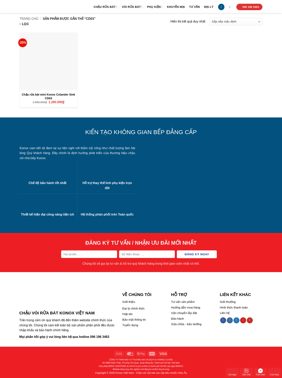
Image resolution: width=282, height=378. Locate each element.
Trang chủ (29, 18)
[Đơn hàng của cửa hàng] (235, 21)
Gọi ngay (232, 372)
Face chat (260, 372)
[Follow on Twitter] (236, 320)
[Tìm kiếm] (230, 7)
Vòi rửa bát (132, 7)
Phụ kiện (155, 7)
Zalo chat (246, 372)
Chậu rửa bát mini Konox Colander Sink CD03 (48, 96)
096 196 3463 (99, 336)
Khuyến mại (176, 6)
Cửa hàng (274, 372)
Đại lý (209, 6)
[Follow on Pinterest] (243, 320)
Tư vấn (194, 6)
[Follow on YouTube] (250, 320)
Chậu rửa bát (106, 7)
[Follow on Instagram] (230, 320)
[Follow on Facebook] (223, 320)
